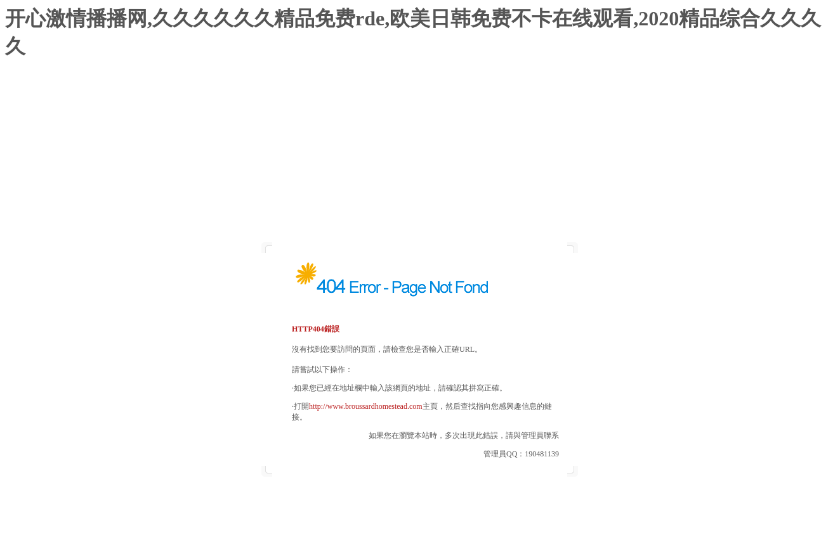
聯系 (551, 435)
